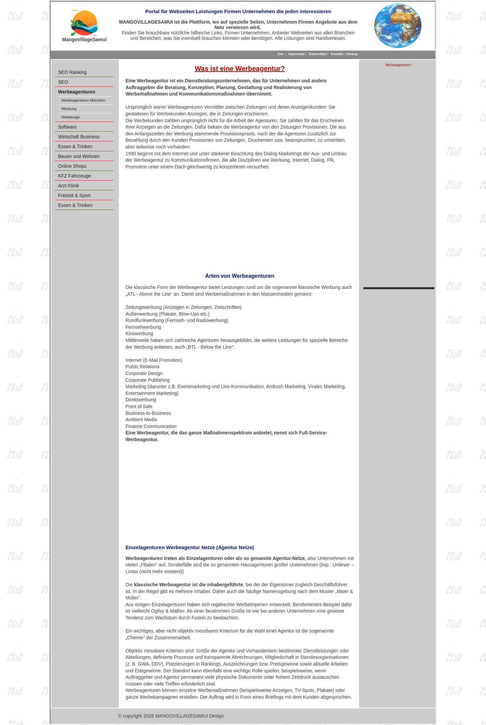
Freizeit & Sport (74, 195)
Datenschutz (318, 54)
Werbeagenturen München (83, 100)
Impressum (296, 54)
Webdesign (70, 117)
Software (67, 127)
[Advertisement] (240, 219)
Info (280, 54)
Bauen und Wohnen (79, 156)
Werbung (68, 109)
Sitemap (352, 54)
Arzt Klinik (68, 185)
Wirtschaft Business (79, 136)
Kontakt (337, 54)
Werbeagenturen (397, 65)
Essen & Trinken (75, 146)
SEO (63, 82)
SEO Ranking (72, 72)
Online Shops (72, 166)
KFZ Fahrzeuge (74, 176)
